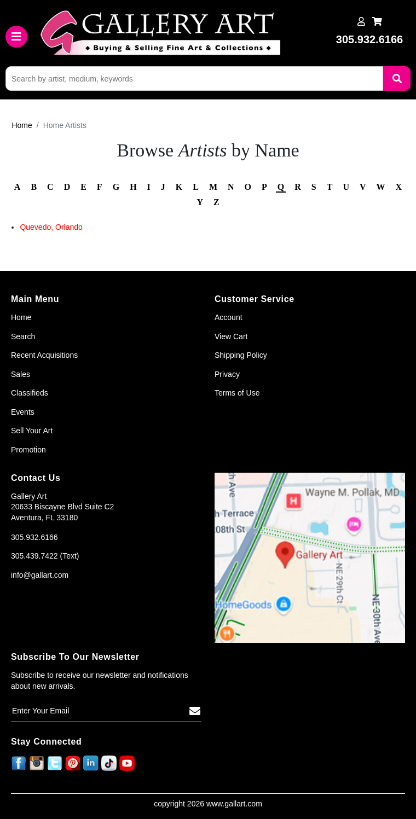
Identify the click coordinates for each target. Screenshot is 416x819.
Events (22, 412)
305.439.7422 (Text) (45, 555)
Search (23, 336)
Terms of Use (237, 392)
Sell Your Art (32, 430)
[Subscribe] (194, 711)
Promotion (28, 449)
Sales (20, 374)
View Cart (231, 336)
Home (21, 125)
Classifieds (29, 392)
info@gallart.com (39, 575)
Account (228, 317)
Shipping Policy (241, 355)
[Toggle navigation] (16, 37)
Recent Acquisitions (44, 355)
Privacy (227, 374)
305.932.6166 (34, 537)
